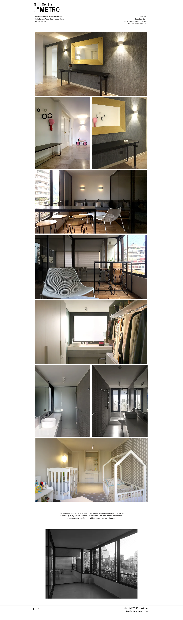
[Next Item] (143, 564)
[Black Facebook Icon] (33, 609)
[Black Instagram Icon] (38, 609)
